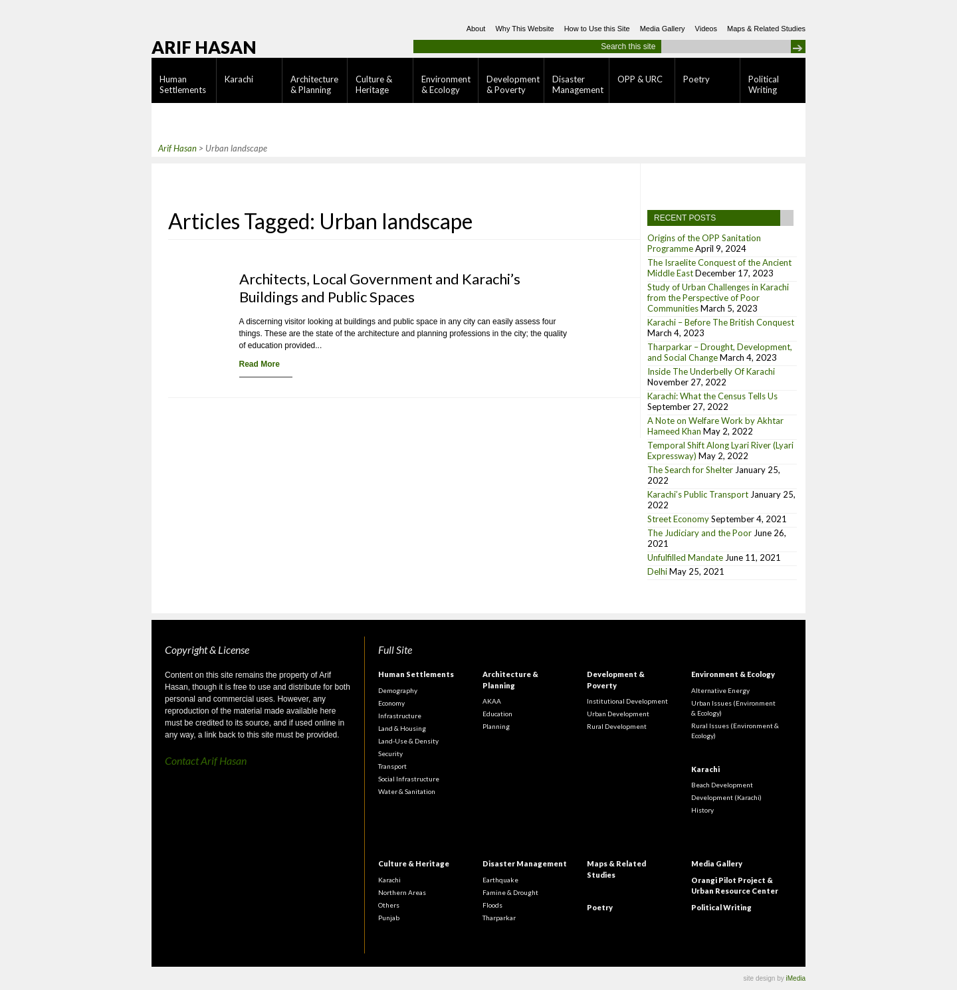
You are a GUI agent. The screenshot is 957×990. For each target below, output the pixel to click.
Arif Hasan (204, 47)
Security (390, 753)
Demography (397, 690)
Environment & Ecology (446, 84)
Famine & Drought (510, 892)
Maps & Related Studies (766, 29)
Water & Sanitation (406, 791)
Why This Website (524, 29)
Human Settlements (183, 84)
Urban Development (618, 714)
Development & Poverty (513, 84)
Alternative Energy (720, 690)
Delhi (657, 571)
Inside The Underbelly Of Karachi (711, 371)
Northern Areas (402, 892)
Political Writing (763, 84)
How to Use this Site (597, 29)
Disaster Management (577, 84)
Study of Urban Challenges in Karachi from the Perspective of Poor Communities (718, 298)
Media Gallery (662, 29)
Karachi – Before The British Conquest (720, 322)
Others (388, 905)
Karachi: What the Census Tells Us (712, 396)
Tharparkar (499, 918)
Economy (391, 703)
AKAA (491, 701)
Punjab (388, 918)
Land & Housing (402, 728)
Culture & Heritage (374, 84)
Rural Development (617, 726)
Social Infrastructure (408, 779)
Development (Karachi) (726, 797)
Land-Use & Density (408, 741)
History (702, 810)
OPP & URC (640, 79)
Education (497, 714)
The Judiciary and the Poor (699, 533)
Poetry (696, 79)
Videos (706, 29)
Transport (392, 766)
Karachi (239, 79)
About (476, 29)
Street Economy (678, 519)
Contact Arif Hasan (206, 760)
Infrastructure (399, 716)
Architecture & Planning (314, 84)
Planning (496, 726)
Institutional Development (627, 701)
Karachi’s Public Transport (697, 494)
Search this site (628, 46)
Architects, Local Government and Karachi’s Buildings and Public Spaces (379, 288)
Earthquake (500, 880)
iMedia (795, 978)
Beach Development (722, 785)
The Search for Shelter (690, 469)
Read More (259, 364)
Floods (492, 905)
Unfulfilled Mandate (685, 557)
